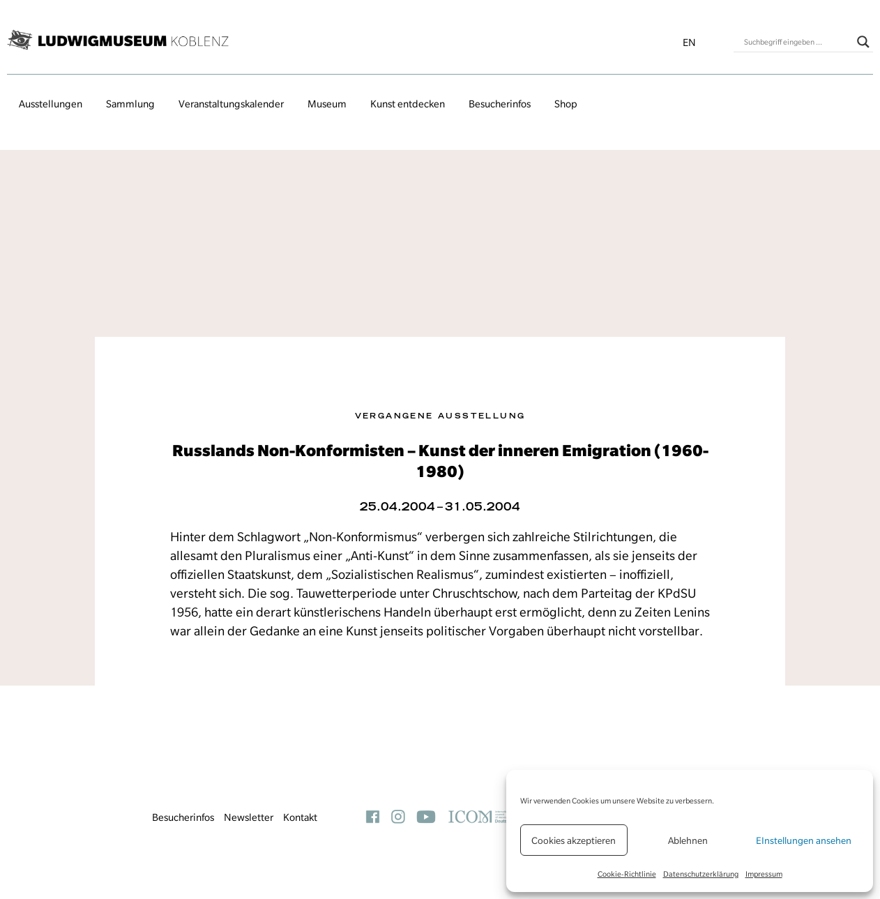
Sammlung (130, 103)
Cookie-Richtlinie (627, 874)
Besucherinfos (500, 103)
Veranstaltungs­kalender (231, 103)
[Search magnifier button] (863, 42)
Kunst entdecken (407, 103)
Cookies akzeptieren (573, 840)
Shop (565, 103)
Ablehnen (688, 840)
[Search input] (797, 42)
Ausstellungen (50, 103)
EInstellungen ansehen (803, 840)
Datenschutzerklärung (700, 874)
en (689, 42)
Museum (327, 103)
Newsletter (248, 817)
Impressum (763, 874)
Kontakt (300, 817)
